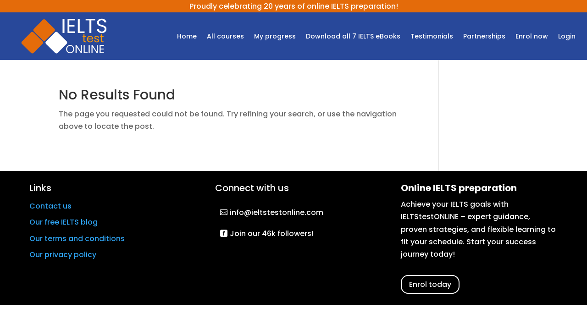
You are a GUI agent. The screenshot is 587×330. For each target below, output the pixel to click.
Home (187, 37)
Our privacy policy (62, 254)
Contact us (50, 206)
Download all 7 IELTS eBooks (353, 37)
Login (567, 37)
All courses (225, 37)
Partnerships (484, 37)
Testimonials (431, 37)
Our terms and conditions (77, 238)
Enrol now (531, 37)
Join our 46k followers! (272, 233)
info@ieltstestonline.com (276, 212)
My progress (275, 37)
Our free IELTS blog (63, 222)
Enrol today (430, 284)
